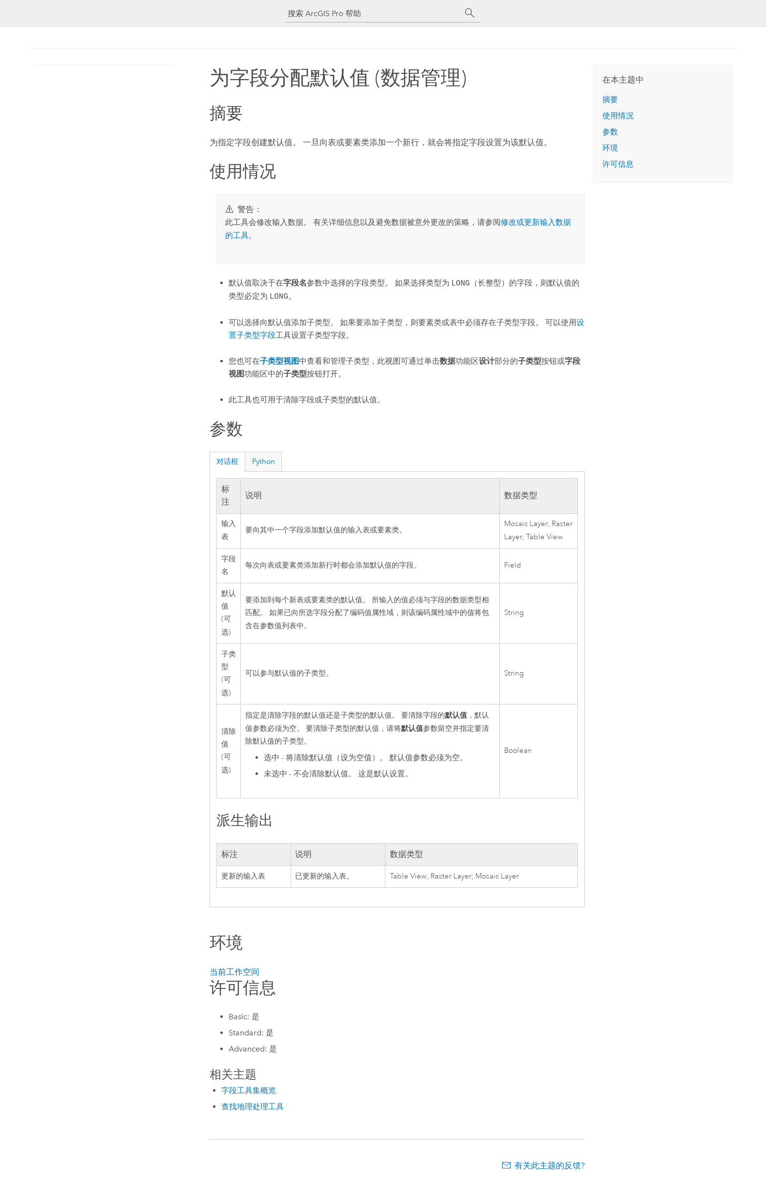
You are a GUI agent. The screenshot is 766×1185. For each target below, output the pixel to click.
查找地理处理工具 (252, 1106)
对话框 (227, 461)
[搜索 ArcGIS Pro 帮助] (373, 13)
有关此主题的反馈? (549, 1165)
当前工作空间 (234, 972)
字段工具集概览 (248, 1090)
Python (263, 461)
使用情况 (618, 115)
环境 (610, 148)
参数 (610, 131)
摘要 (610, 99)
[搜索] (470, 13)
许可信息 (618, 164)
